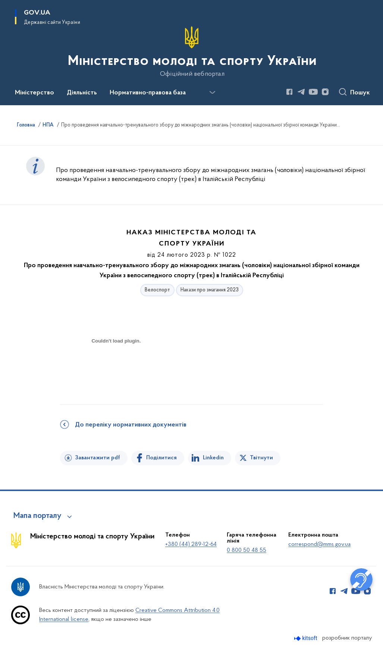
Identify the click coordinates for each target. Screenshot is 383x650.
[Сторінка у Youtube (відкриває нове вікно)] (313, 91)
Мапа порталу (37, 516)
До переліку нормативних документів (130, 425)
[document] (116, 367)
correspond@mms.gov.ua (319, 544)
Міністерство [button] (34, 93)
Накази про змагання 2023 (209, 290)
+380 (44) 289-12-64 (191, 544)
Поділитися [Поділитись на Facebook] (161, 458)
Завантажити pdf (97, 458)
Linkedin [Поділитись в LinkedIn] (213, 458)
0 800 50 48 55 (246, 550)
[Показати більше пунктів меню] (212, 92)
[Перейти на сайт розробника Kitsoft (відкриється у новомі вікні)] (306, 638)
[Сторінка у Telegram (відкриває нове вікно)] (301, 91)
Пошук (360, 93)
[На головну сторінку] (191, 52)
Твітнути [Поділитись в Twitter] (261, 458)
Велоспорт (157, 290)
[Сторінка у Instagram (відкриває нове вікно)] (325, 91)
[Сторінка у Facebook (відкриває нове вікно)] (289, 91)
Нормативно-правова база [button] (148, 93)
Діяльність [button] (82, 93)
